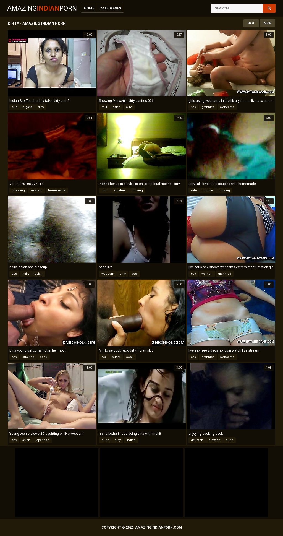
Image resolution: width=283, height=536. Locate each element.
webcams (227, 107)
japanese (42, 440)
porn (104, 190)
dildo (229, 440)
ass (14, 273)
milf (104, 107)
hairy (25, 273)
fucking (137, 190)
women (207, 273)
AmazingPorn (42, 8)
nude (105, 440)
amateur (36, 190)
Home (89, 8)
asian (116, 107)
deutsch (197, 440)
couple (208, 190)
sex (193, 107)
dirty (41, 107)
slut (14, 107)
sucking (28, 357)
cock (43, 357)
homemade (56, 190)
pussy (116, 357)
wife (129, 107)
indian (130, 440)
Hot (251, 23)
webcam (107, 273)
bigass (27, 107)
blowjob (214, 440)
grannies (207, 107)
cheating (18, 190)
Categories (110, 8)
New (267, 23)
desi (134, 273)
